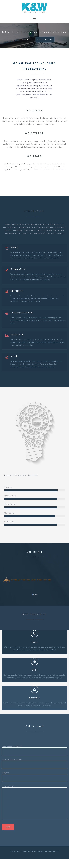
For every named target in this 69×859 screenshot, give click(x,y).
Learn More (23, 39)
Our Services (44, 39)
